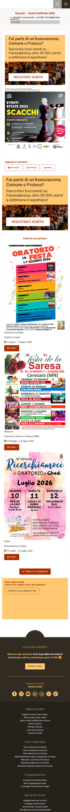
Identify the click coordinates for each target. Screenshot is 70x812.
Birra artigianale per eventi (35, 783)
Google (32, 168)
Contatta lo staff (35, 733)
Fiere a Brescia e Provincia (35, 747)
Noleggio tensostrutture (35, 804)
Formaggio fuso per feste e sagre (35, 786)
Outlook (13, 168)
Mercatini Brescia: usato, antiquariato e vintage (35, 757)
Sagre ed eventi (35, 709)
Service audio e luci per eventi (35, 807)
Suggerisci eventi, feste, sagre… (35, 714)
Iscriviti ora (35, 666)
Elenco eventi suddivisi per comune (35, 720)
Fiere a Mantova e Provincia (35, 753)
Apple (48, 168)
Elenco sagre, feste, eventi (35, 717)
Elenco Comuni (35, 724)
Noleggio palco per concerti (35, 800)
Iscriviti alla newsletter (22, 591)
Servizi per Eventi (35, 795)
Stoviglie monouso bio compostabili (35, 810)
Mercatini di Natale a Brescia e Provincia (35, 766)
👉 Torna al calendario (35, 571)
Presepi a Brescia (35, 727)
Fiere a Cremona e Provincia (35, 750)
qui (39, 91)
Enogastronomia (35, 774)
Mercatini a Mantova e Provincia (35, 763)
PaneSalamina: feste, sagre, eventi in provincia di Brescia (16, 4)
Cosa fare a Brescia (35, 730)
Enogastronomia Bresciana (35, 780)
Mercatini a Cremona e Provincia (35, 760)
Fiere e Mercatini (35, 742)
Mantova (14, 19)
